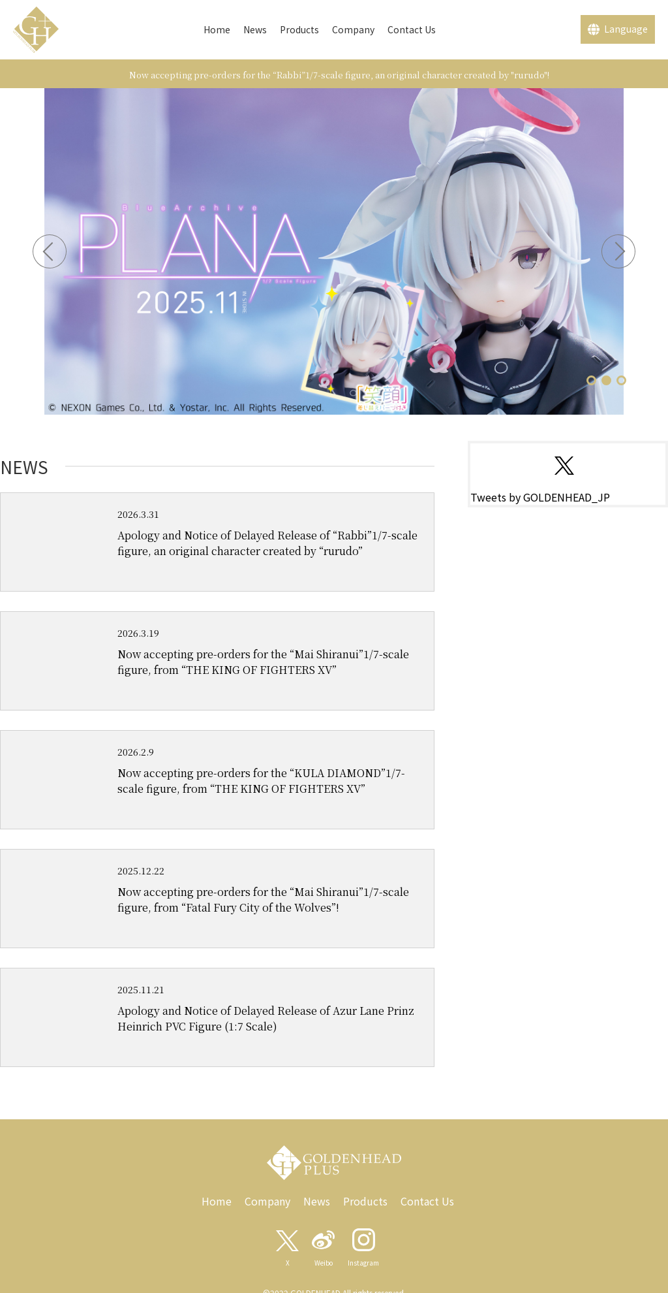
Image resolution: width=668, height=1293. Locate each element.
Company (353, 29)
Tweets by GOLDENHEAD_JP (540, 497)
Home (217, 29)
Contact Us (411, 29)
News (255, 29)
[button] (591, 380)
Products (299, 29)
